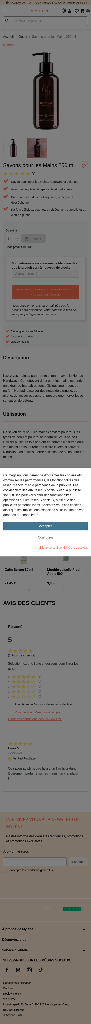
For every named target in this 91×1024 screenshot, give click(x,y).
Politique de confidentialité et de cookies (62, 547)
